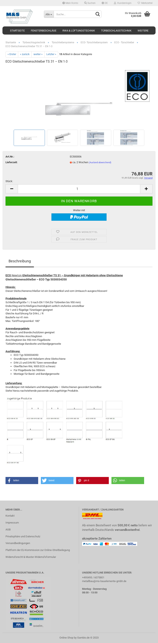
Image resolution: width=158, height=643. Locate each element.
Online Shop (66, 637)
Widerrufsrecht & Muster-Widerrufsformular (31, 556)
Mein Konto (70, 3)
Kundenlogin (122, 3)
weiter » (37, 54)
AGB (8, 529)
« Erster (12, 54)
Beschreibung (20, 261)
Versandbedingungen (18, 543)
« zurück (25, 54)
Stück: (9, 181)
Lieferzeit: (12, 162)
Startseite (17, 30)
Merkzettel (145, 3)
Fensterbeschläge (43, 30)
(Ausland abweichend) (100, 162)
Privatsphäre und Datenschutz (23, 536)
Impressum (12, 522)
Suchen (90, 3)
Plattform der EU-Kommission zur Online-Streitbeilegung (38, 550)
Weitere (143, 30)
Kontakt (10, 515)
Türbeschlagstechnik (116, 30)
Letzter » (51, 54)
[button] (22, 480)
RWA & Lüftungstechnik (78, 30)
